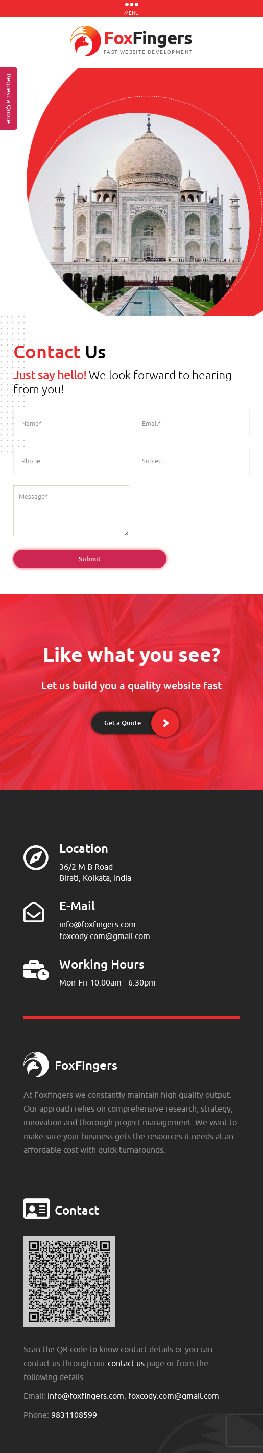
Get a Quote (122, 723)
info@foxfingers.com (97, 924)
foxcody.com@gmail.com (104, 936)
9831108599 (74, 1414)
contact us (126, 1363)
